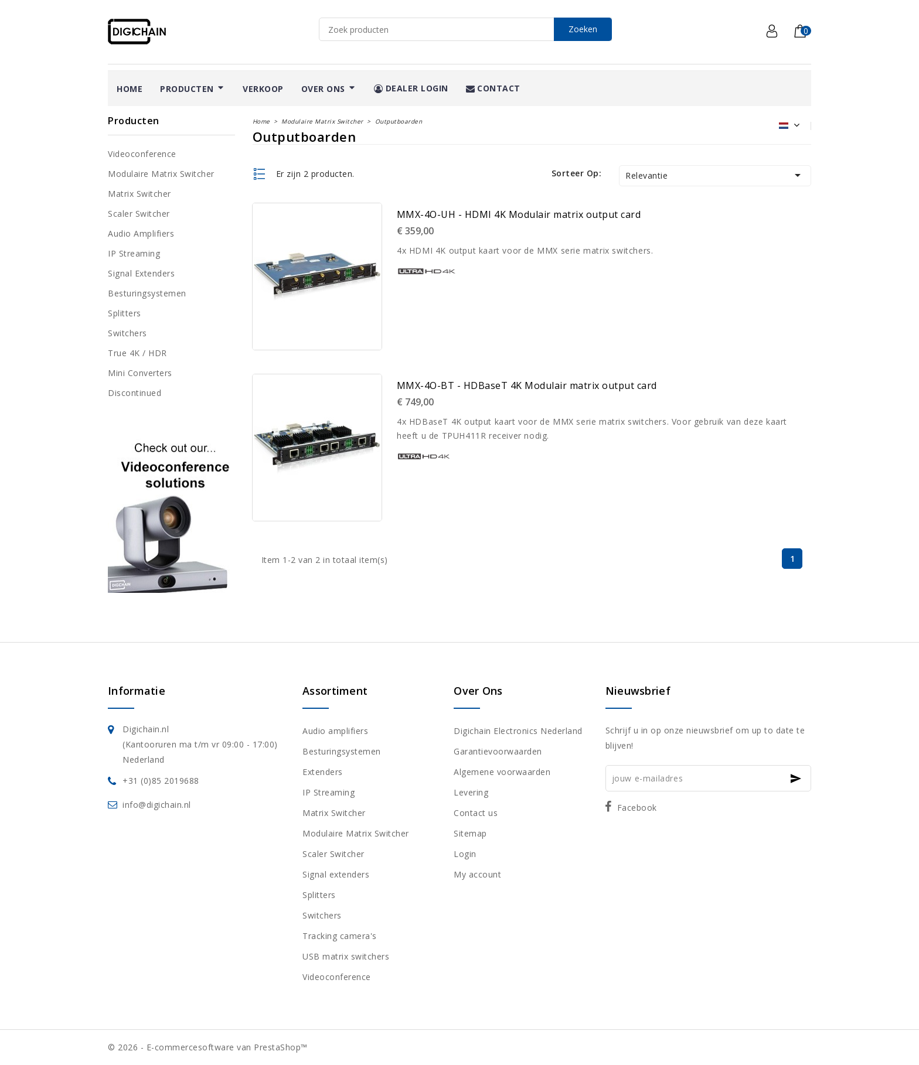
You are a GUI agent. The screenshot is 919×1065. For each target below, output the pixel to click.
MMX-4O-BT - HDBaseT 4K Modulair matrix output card (527, 385)
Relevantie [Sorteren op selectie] (715, 175)
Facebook (637, 807)
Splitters (124, 313)
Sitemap (470, 833)
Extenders (322, 771)
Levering (471, 792)
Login (465, 853)
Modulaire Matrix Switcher (161, 173)
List (260, 173)
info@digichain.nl (156, 804)
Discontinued (134, 392)
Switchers (127, 333)
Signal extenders (141, 273)
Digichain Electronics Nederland (518, 730)
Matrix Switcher (139, 193)
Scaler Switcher (139, 213)
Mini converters (140, 372)
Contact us (476, 812)
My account (477, 874)
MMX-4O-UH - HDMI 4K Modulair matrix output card (519, 214)
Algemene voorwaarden (502, 771)
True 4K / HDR (137, 353)
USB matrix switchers (345, 956)
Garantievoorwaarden (498, 751)
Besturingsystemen (147, 293)
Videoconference (142, 153)
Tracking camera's (339, 935)
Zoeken (583, 29)
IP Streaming (134, 253)
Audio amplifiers (141, 233)
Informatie (136, 691)
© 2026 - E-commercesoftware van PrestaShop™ (208, 1047)
